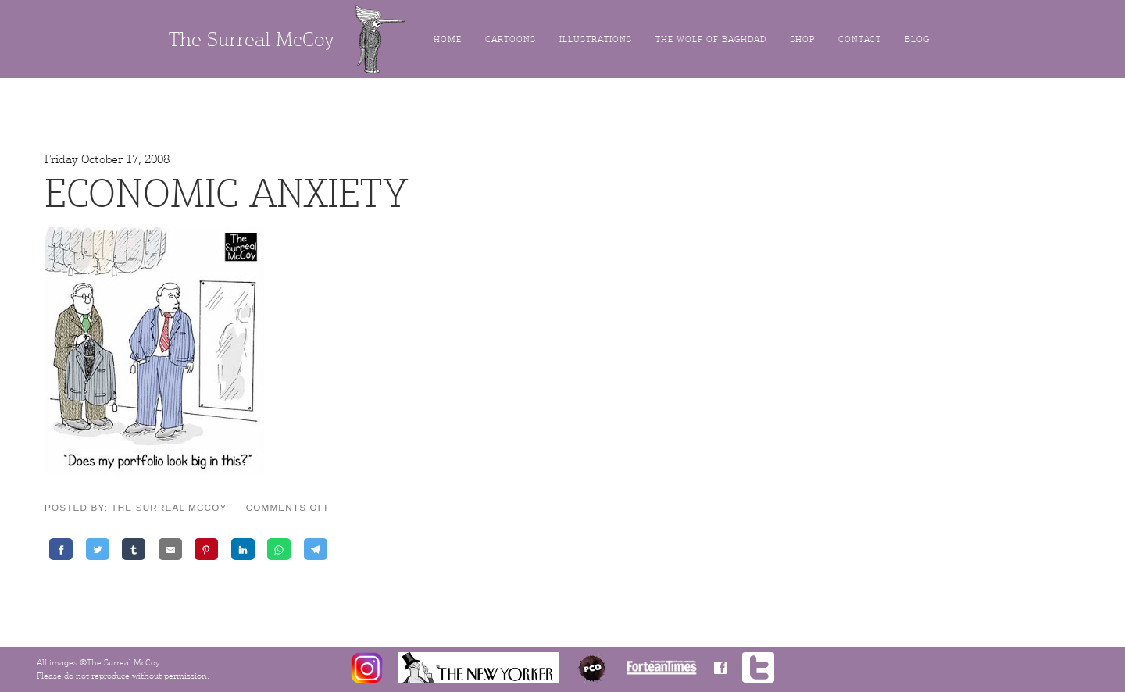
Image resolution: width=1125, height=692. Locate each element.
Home (448, 39)
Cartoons (510, 39)
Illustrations (595, 39)
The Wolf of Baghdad (710, 39)
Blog (917, 39)
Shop (802, 39)
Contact (859, 39)
